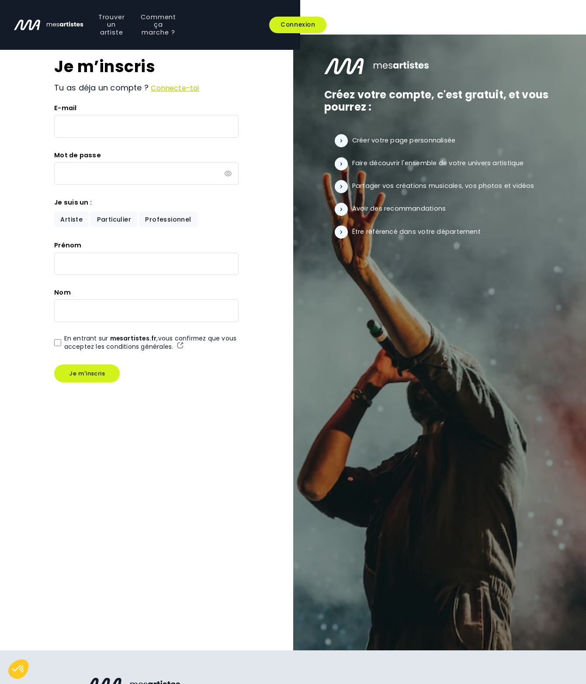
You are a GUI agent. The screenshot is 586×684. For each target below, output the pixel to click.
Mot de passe (77, 155)
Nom (62, 293)
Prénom (67, 246)
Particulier (116, 219)
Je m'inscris (87, 375)
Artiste (72, 219)
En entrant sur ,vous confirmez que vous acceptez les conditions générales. (146, 344)
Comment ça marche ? (332, 17)
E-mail (65, 108)
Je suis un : (73, 202)
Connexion (543, 17)
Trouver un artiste (243, 17)
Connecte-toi (178, 87)
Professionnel (172, 219)
